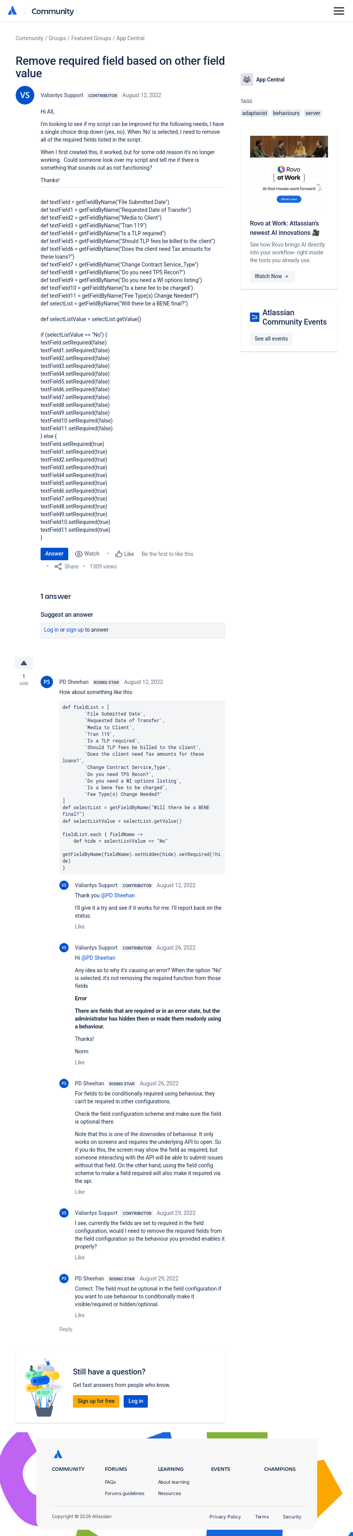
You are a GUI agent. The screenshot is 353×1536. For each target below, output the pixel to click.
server (312, 113)
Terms (262, 1517)
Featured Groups (91, 38)
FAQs (110, 1482)
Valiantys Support (62, 95)
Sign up (75, 630)
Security (292, 1517)
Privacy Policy (225, 1517)
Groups (57, 38)
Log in (51, 630)
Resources (169, 1493)
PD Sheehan (74, 682)
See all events (271, 339)
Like (80, 926)
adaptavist (254, 113)
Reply (66, 1329)
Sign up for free (96, 1401)
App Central (131, 38)
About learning (174, 1482)
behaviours (286, 113)
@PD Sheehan (118, 895)
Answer (54, 553)
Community (53, 10)
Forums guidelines (125, 1493)
